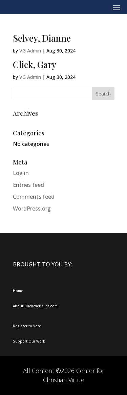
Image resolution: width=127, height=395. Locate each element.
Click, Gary (34, 64)
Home (18, 290)
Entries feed (28, 185)
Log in (21, 173)
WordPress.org (32, 208)
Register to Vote (27, 326)
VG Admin (30, 50)
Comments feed (34, 196)
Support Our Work (29, 341)
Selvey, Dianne (42, 38)
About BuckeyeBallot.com (35, 306)
